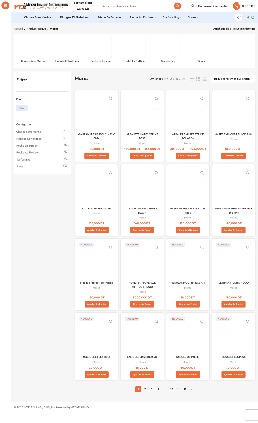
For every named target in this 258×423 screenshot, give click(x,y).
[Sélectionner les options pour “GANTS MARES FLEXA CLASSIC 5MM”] (96, 165)
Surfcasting (23, 166)
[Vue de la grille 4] (205, 85)
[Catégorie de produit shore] (202, 56)
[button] (96, 239)
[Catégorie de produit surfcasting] (168, 56)
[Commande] (233, 85)
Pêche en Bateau (27, 152)
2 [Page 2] (145, 398)
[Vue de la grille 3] (198, 85)
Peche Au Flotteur (27, 159)
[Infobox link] (16, 24)
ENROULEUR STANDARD (142, 367)
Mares (96, 148)
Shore (20, 172)
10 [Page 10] (171, 398)
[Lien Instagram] (252, 23)
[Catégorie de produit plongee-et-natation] (67, 56)
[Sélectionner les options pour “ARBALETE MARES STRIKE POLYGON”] (188, 165)
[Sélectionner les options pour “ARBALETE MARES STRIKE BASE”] (142, 165)
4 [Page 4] (158, 398)
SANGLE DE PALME (188, 367)
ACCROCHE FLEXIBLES (96, 367)
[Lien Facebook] (248, 23)
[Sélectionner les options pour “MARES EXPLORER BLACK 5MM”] (234, 165)
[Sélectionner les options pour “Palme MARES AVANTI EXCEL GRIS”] (188, 239)
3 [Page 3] (151, 398)
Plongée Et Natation (29, 145)
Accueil (18, 35)
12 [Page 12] (185, 398)
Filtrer (22, 114)
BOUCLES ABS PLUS (234, 367)
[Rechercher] (141, 9)
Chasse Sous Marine (28, 138)
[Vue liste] (192, 85)
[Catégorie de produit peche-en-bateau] (101, 56)
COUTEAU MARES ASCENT (96, 218)
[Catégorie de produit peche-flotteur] (134, 56)
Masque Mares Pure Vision (96, 292)
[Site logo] (41, 8)
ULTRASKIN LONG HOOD (234, 292)
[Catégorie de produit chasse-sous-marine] (33, 56)
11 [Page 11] (178, 398)
